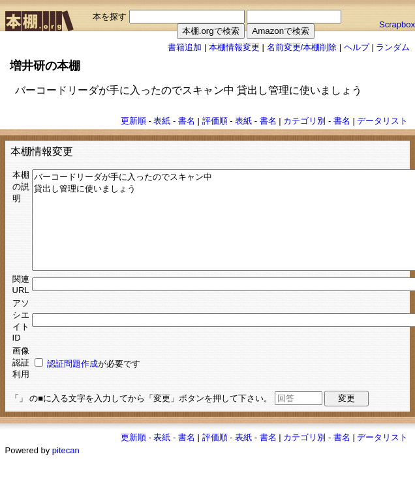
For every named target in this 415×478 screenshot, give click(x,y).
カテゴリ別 (304, 121)
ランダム (393, 47)
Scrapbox (397, 24)
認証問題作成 (72, 383)
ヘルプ (356, 47)
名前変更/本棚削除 (302, 47)
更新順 (133, 121)
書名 (186, 121)
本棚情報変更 (234, 47)
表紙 (161, 121)
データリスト (382, 121)
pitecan (66, 470)
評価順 (215, 121)
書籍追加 (185, 47)
